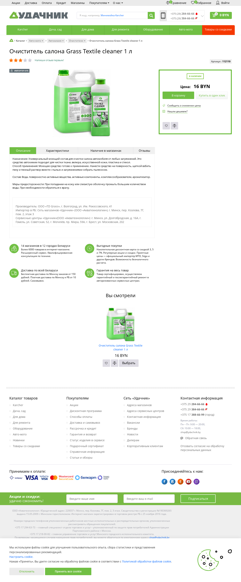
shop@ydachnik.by (159, 537)
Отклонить (26, 571)
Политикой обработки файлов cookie (146, 561)
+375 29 (194, 404)
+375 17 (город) (197, 414)
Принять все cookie (68, 571)
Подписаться (198, 498)
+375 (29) (182, 13)
